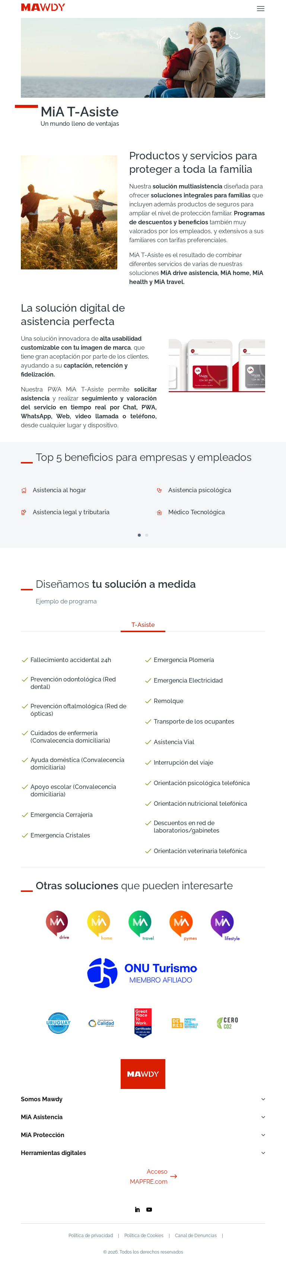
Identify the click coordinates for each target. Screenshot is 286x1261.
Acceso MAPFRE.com (154, 1176)
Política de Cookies (143, 1235)
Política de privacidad (91, 1235)
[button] (139, 535)
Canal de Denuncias (196, 1235)
